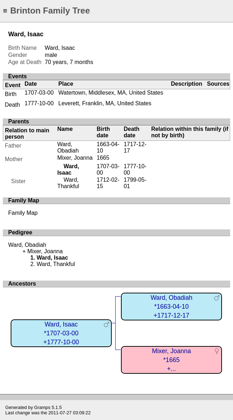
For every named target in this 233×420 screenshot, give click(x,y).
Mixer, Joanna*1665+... (171, 359)
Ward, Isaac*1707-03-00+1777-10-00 (61, 333)
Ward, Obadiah (68, 147)
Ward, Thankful (68, 183)
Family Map (23, 213)
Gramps (42, 407)
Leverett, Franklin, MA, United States (104, 103)
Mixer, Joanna (75, 158)
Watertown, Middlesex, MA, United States (110, 93)
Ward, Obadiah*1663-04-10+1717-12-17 (171, 306)
